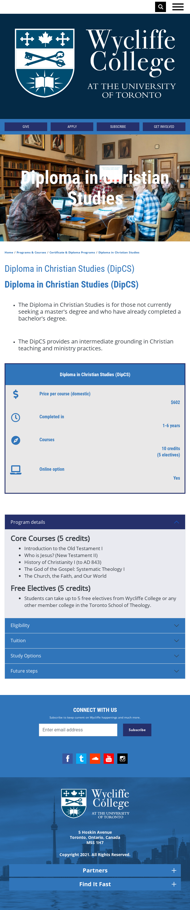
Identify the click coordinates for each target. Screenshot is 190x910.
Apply (72, 127)
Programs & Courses (31, 252)
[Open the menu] (178, 7)
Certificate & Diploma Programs (72, 252)
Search (161, 7)
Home (9, 252)
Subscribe (118, 127)
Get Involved (164, 127)
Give (26, 127)
